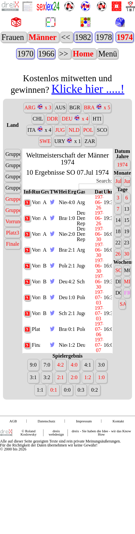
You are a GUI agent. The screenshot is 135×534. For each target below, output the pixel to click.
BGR (74, 140)
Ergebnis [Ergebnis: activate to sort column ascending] (72, 224)
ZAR (90, 173)
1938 (36, 70)
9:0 (33, 397)
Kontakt (118, 453)
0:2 (94, 422)
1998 (3, 53)
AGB (13, 453)
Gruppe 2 (13, 197)
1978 (62, 53)
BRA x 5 (97, 139)
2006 (120, 37)
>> (64, 69)
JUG (60, 162)
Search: (95, 216)
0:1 (71, 362)
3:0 (101, 397)
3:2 (46, 410)
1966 (125, 53)
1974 (83, 53)
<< (69, 37)
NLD (73, 162)
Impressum (84, 453)
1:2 (71, 377)
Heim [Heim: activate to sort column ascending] (63, 224)
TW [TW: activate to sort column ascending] (54, 224)
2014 (104, 37)
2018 (96, 37)
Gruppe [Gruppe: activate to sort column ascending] (45, 224)
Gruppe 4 (13, 220)
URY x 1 (67, 173)
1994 (11, 53)
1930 (52, 70)
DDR (52, 151)
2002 (128, 37)
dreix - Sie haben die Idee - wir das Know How (101, 465)
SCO (102, 162)
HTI (97, 151)
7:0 (46, 397)
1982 (42, 53)
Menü (107, 69)
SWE (45, 173)
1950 (28, 70)
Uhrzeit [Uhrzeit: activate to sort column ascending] (108, 224)
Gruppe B (13, 242)
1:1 (40, 422)
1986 (27, 53)
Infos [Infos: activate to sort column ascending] (27, 224)
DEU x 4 (75, 151)
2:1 (71, 282)
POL (88, 162)
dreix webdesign (56, 465)
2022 (88, 37)
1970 (104, 53)
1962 (4, 70)
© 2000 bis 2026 (13, 481)
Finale (12, 276)
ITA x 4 (39, 162)
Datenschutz (46, 453)
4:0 (71, 235)
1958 (12, 70)
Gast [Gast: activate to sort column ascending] (81, 224)
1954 (20, 70)
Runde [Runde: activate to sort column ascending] (36, 224)
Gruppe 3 (13, 209)
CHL (38, 151)
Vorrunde (13, 254)
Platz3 (12, 265)
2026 (80, 37)
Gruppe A (13, 231)
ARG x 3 (37, 139)
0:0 (67, 422)
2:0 (71, 266)
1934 (44, 70)
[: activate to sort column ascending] (89, 224)
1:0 (71, 251)
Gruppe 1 (13, 186)
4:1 (87, 397)
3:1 (33, 410)
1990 (19, 53)
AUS (60, 140)
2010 (112, 37)
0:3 (80, 422)
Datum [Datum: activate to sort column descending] (99, 224)
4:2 (71, 314)
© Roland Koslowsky (28, 465)
